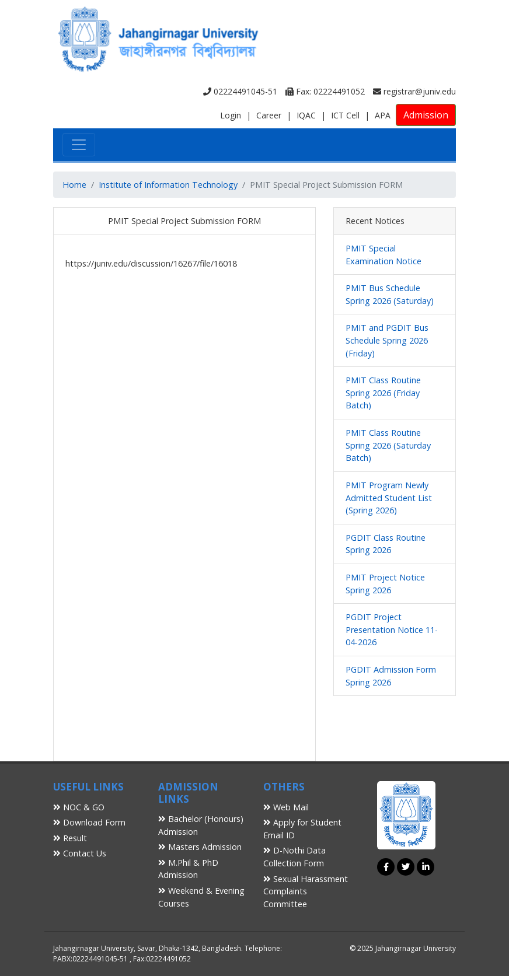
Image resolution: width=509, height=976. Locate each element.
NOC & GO (78, 807)
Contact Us (79, 853)
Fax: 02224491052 (325, 91)
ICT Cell (345, 115)
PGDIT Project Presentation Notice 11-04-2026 (392, 629)
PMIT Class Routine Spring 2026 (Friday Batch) (383, 393)
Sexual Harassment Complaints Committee (305, 891)
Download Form (89, 822)
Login (230, 115)
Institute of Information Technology (168, 184)
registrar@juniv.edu (414, 91)
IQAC (306, 115)
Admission (425, 115)
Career (268, 115)
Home (74, 184)
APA (383, 115)
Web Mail (286, 807)
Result (70, 838)
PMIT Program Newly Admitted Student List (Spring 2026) (389, 498)
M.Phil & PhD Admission (188, 869)
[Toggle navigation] (78, 144)
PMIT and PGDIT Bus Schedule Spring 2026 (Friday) (387, 340)
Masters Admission (200, 846)
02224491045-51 (240, 91)
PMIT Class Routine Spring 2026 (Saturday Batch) (388, 445)
